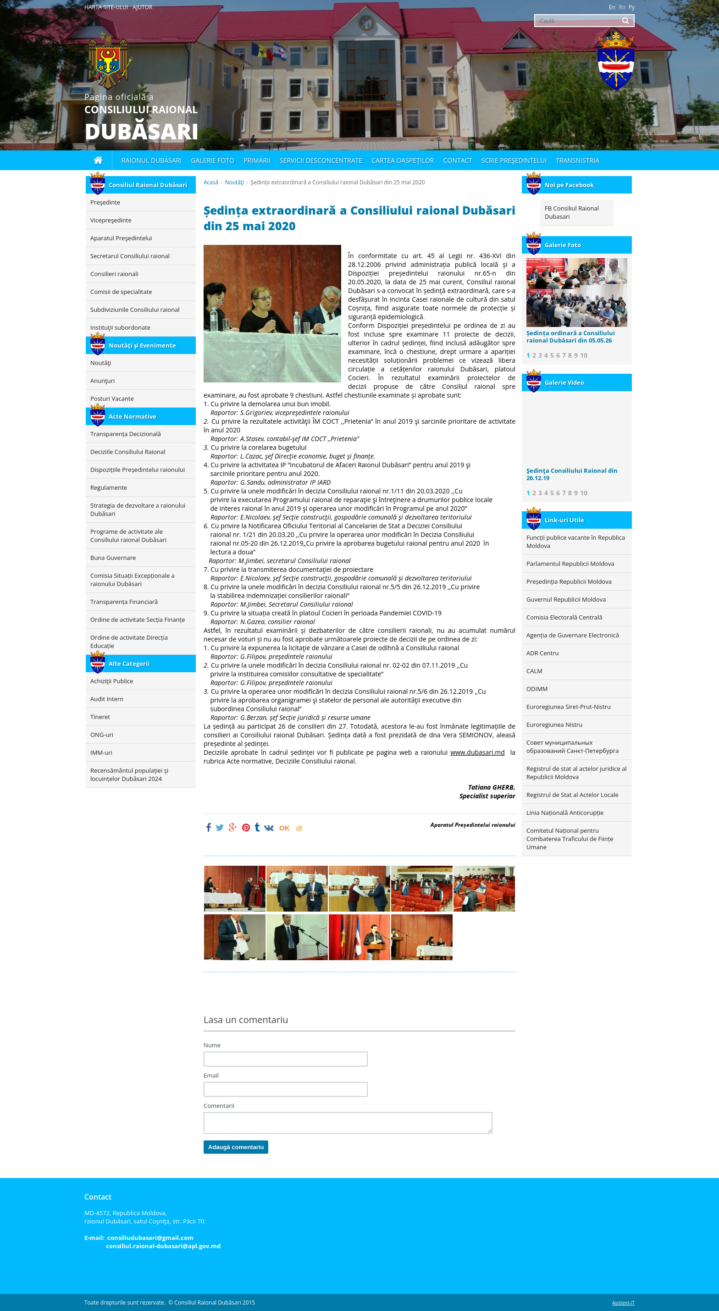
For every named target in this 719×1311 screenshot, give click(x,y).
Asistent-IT (623, 1303)
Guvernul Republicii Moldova (566, 599)
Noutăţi (234, 182)
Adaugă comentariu (236, 1147)
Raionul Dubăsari (152, 160)
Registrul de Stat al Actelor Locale (572, 795)
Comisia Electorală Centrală (564, 617)
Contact (457, 160)
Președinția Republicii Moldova (569, 581)
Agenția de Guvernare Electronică (572, 635)
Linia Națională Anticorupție (564, 812)
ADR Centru (542, 653)
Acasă (211, 182)
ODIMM (537, 689)
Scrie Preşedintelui (514, 160)
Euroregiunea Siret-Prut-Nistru (568, 707)
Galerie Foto (553, 245)
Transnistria (577, 160)
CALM (534, 671)
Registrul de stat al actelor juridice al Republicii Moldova (576, 772)
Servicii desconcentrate (321, 160)
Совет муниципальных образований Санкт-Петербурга (572, 746)
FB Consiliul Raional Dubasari (572, 212)
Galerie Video (555, 382)
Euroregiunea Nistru (554, 724)
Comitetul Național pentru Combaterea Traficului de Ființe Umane (570, 838)
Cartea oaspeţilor (402, 160)
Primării (257, 160)
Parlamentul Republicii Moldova (570, 563)
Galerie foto (212, 160)
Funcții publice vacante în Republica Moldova (575, 541)
